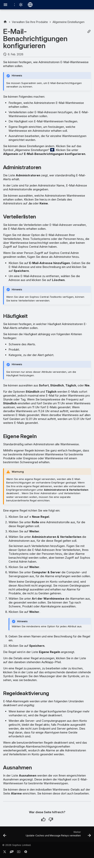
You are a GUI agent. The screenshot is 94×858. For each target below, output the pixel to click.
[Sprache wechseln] (30, 5)
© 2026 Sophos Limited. (16, 845)
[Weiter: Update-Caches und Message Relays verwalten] (58, 835)
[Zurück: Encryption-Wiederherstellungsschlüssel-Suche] (5, 835)
